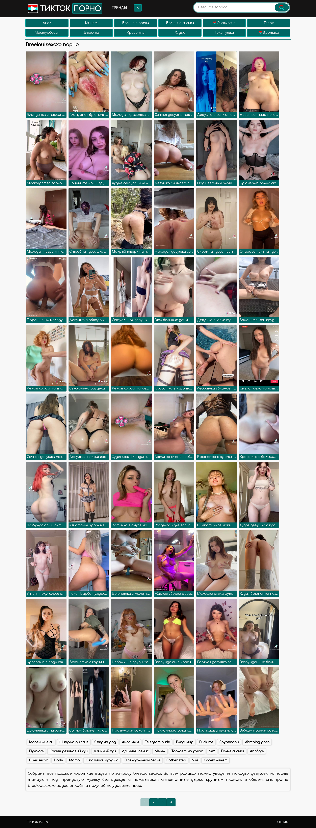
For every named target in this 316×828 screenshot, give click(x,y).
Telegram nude (157, 742)
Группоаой (229, 742)
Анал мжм (130, 742)
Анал (47, 23)
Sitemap (283, 822)
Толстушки (224, 33)
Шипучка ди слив (73, 742)
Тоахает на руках (187, 751)
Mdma (74, 760)
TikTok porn (37, 822)
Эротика (269, 33)
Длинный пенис (135, 751)
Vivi (195, 760)
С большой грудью (102, 760)
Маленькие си (41, 742)
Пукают (36, 751)
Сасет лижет (215, 760)
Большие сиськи (180, 23)
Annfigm (257, 751)
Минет (91, 23)
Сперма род (105, 742)
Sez (212, 751)
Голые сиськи (232, 751)
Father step (176, 760)
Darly (58, 760)
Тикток (64, 8)
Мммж (160, 751)
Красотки (135, 33)
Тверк (269, 23)
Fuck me (206, 742)
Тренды (119, 8)
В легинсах (38, 760)
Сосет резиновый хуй (68, 751)
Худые (180, 33)
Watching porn (257, 742)
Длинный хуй (105, 751)
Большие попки (135, 23)
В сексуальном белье (142, 760)
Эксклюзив (224, 23)
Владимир (184, 742)
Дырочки (91, 33)
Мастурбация (47, 33)
